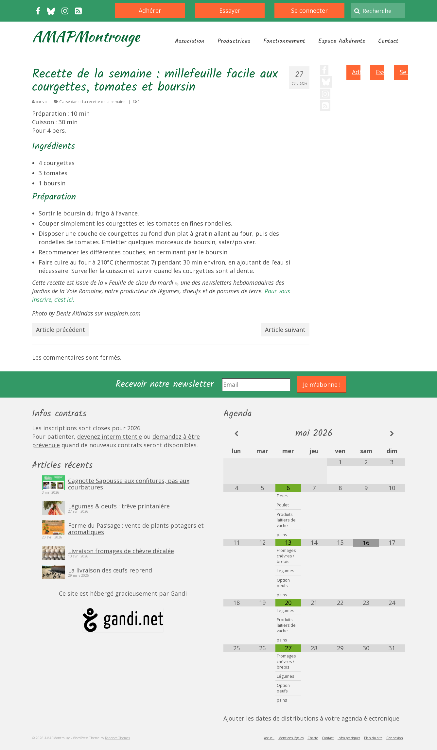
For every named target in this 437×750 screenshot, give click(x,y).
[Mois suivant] (392, 433)
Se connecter (309, 10)
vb (45, 101)
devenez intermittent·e (109, 436)
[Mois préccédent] (236, 433)
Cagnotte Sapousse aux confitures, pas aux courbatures (128, 483)
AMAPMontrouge (86, 36)
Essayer (229, 10)
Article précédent (60, 329)
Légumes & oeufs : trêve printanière (119, 505)
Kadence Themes (117, 738)
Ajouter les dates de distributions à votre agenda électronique (311, 718)
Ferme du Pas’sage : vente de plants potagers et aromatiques (136, 528)
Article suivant (285, 329)
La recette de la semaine (104, 101)
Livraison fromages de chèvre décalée (121, 550)
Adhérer (150, 10)
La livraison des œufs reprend (110, 569)
